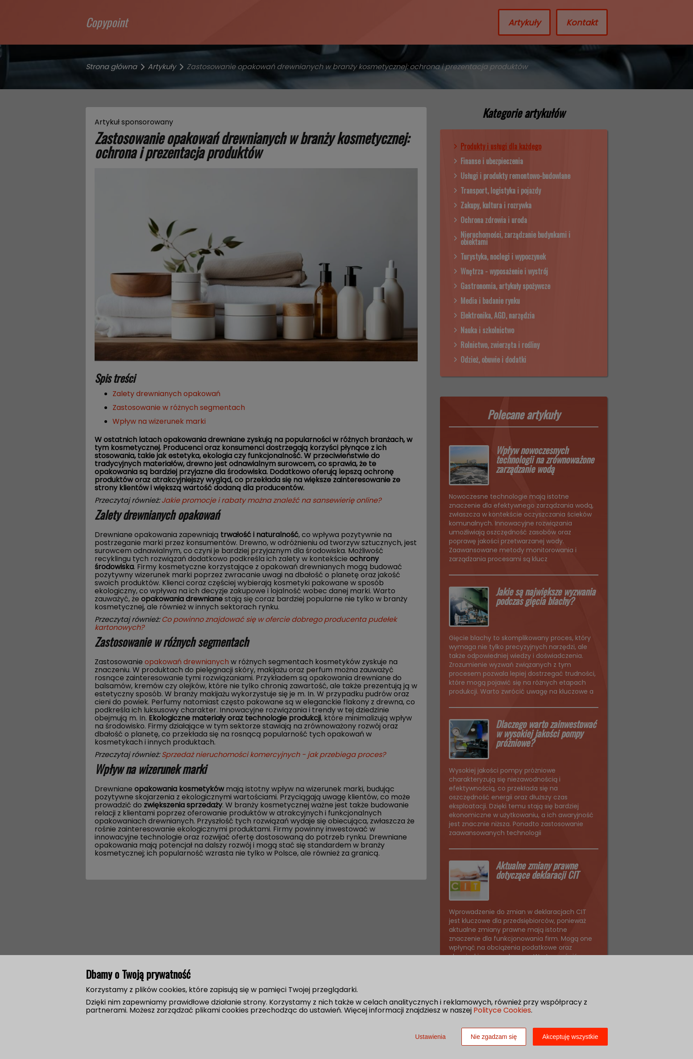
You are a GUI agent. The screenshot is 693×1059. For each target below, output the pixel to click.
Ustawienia (430, 1036)
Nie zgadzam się (494, 1036)
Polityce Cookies (502, 1010)
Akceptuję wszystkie (570, 1036)
